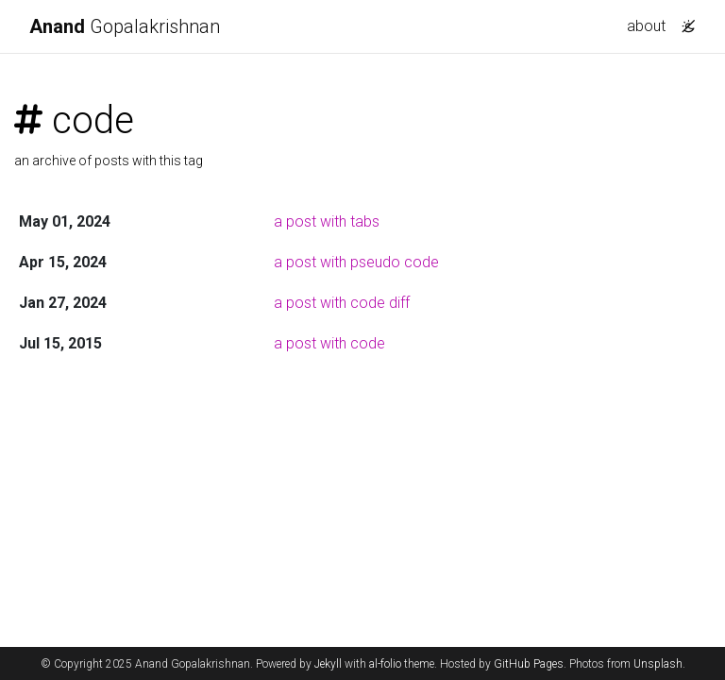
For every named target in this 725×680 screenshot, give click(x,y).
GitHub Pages (529, 664)
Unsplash (658, 664)
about (646, 26)
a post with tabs (326, 221)
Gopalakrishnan (124, 26)
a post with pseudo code (356, 262)
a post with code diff (342, 303)
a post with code (329, 343)
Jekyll (328, 664)
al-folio (385, 664)
